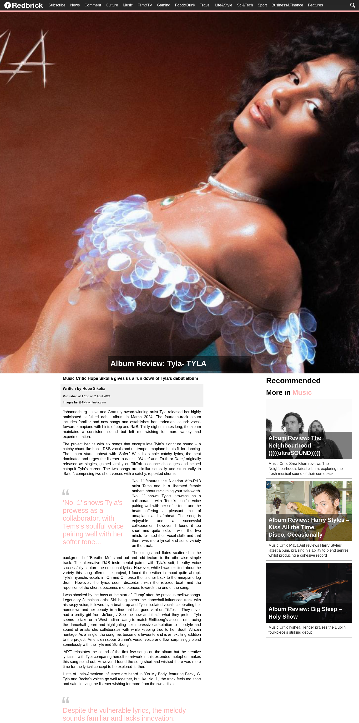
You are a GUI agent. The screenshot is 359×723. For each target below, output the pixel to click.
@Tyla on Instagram (92, 402)
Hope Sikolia (93, 389)
